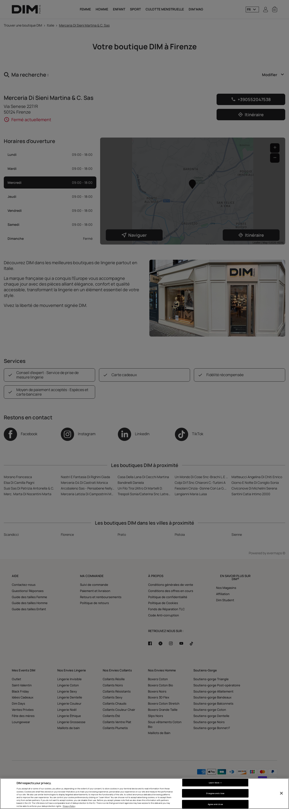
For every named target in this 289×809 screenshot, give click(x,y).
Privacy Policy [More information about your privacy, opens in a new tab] (69, 806)
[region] (144, 793)
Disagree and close (215, 793)
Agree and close (215, 804)
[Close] (281, 793)
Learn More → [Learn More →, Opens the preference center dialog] (215, 782)
